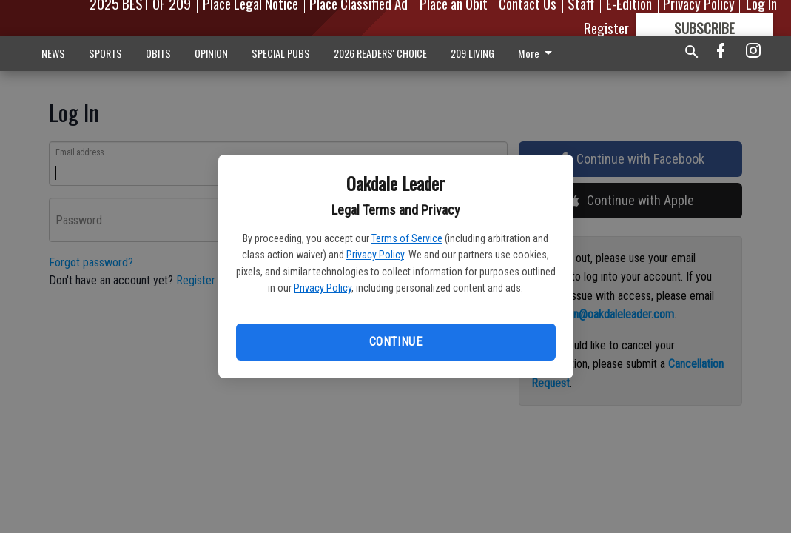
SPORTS (105, 53)
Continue (395, 342)
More (537, 53)
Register (606, 27)
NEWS (53, 53)
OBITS (158, 53)
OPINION (211, 53)
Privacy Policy (375, 255)
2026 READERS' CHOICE (380, 53)
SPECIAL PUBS (281, 53)
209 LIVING (472, 53)
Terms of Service (406, 238)
